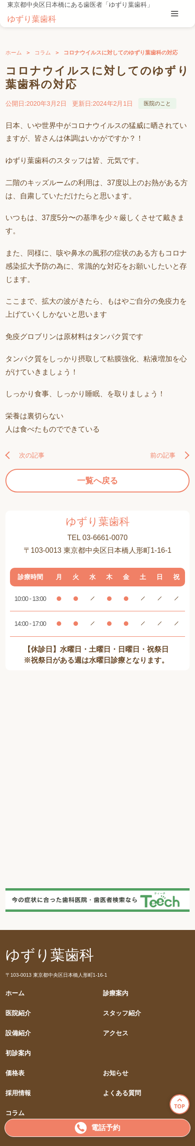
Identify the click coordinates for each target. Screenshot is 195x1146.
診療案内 (115, 993)
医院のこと (157, 103)
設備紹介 (18, 1033)
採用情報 (18, 1093)
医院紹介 (18, 1013)
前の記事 (163, 455)
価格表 (14, 1073)
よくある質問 (122, 1093)
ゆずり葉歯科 (31, 19)
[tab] (174, 13)
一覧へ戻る (97, 480)
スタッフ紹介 (122, 1013)
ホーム (13, 52)
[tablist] (174, 13)
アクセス (115, 1033)
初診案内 (18, 1053)
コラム (42, 52)
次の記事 (31, 455)
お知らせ (115, 1073)
